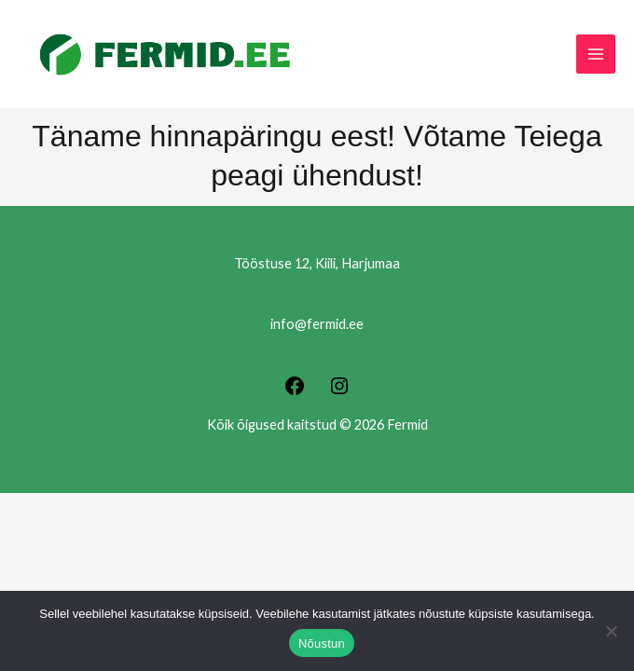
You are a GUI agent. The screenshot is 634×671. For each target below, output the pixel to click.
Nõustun (321, 643)
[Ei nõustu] (610, 631)
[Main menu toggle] (595, 54)
